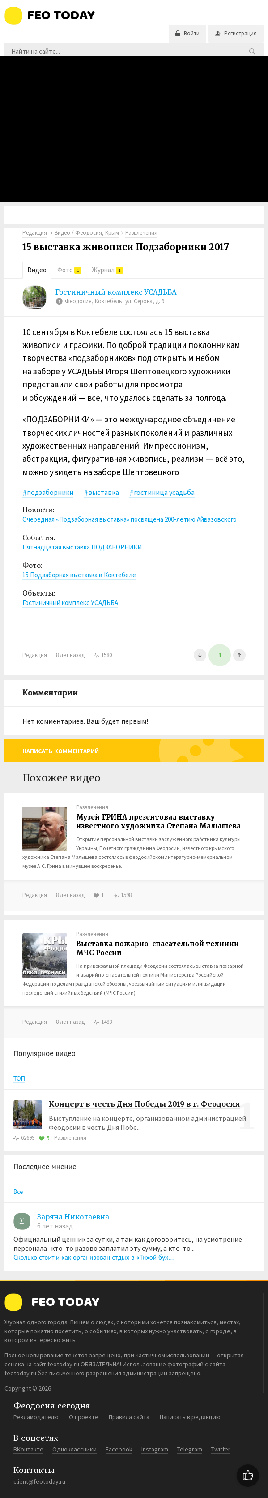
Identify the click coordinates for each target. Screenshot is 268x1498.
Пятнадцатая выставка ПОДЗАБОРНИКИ (82, 547)
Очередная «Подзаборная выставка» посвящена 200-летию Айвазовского (129, 519)
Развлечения (92, 807)
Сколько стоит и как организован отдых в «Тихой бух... (93, 1257)
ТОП (19, 1078)
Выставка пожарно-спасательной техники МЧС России (157, 948)
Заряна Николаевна (73, 1217)
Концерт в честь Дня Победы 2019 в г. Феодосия (144, 1103)
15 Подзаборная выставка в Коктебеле (79, 575)
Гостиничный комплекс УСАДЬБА (116, 292)
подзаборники (50, 492)
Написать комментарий (60, 751)
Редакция (34, 232)
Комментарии (50, 692)
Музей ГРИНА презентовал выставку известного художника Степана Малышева (158, 821)
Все (18, 1192)
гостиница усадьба (164, 492)
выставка (103, 492)
